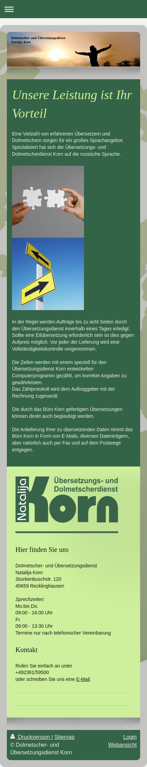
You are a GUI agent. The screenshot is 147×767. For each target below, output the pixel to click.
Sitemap (64, 737)
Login (130, 737)
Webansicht (122, 745)
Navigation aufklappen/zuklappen (73, 9)
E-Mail (83, 679)
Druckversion (30, 737)
